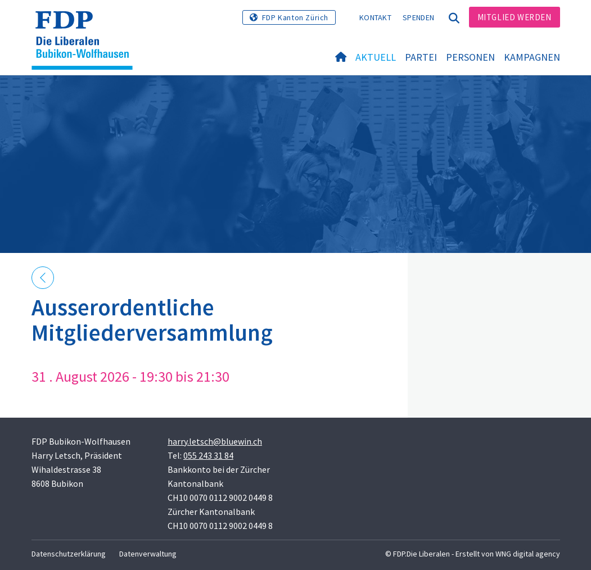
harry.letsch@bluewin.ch (215, 441)
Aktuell (375, 57)
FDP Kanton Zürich (295, 17)
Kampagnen (532, 57)
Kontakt (375, 17)
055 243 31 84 (208, 455)
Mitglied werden (514, 17)
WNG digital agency (527, 554)
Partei (421, 57)
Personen (470, 57)
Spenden (418, 17)
